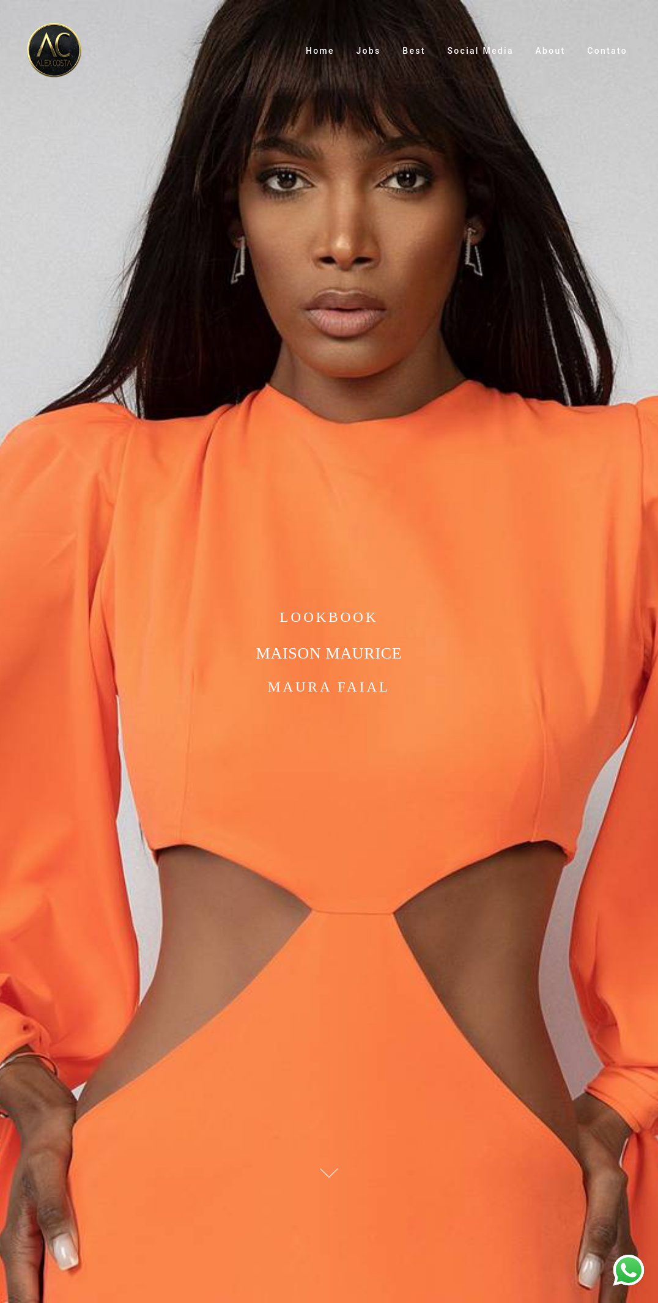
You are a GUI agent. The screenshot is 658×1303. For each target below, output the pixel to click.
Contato (607, 51)
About (551, 51)
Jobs (369, 51)
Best (413, 51)
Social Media (481, 51)
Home (320, 51)
